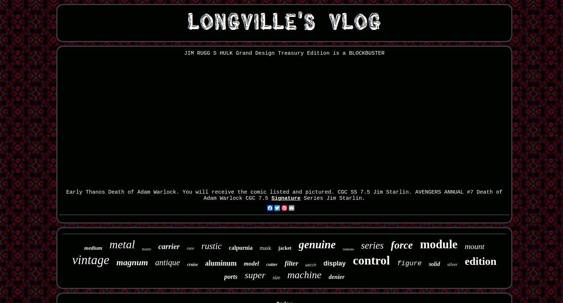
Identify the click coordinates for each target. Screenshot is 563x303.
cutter (272, 264)
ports (230, 276)
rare (190, 248)
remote (348, 249)
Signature (286, 198)
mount (474, 246)
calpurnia (241, 248)
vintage (90, 260)
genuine (317, 244)
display (335, 263)
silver (452, 264)
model (251, 263)
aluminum (221, 263)
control (371, 260)
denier (336, 276)
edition (480, 261)
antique (167, 262)
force (402, 245)
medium (93, 248)
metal (122, 244)
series (372, 245)
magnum (132, 262)
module (439, 244)
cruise (192, 264)
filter (291, 263)
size (276, 277)
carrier (169, 246)
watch (311, 265)
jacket (285, 248)
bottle (146, 249)
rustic (211, 246)
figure (409, 263)
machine (304, 274)
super (255, 275)
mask (265, 248)
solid (434, 264)
